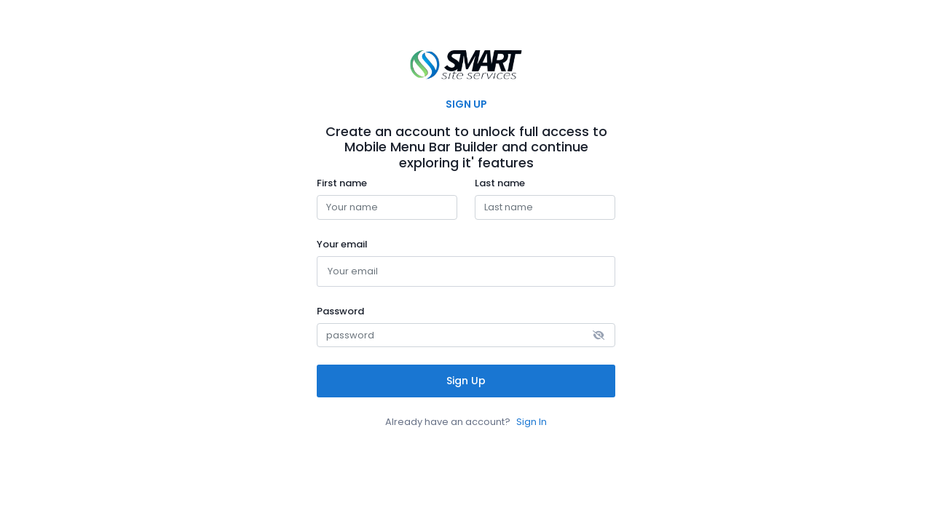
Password (340, 311)
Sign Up (466, 380)
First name (342, 183)
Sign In (531, 422)
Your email (342, 244)
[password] (466, 335)
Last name (500, 183)
